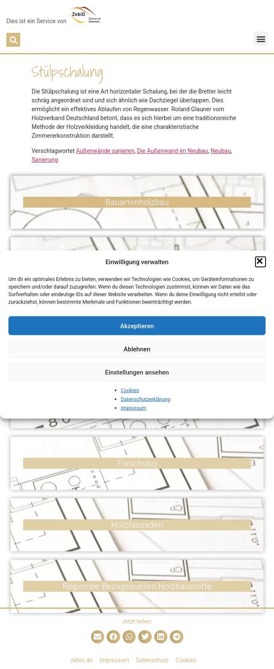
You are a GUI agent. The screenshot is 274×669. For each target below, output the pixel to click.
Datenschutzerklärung (145, 399)
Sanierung (45, 159)
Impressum (133, 408)
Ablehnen (137, 349)
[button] (260, 262)
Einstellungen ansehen (137, 372)
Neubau (221, 150)
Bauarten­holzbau (137, 205)
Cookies (130, 390)
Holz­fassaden (137, 540)
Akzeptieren (137, 325)
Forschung (137, 478)
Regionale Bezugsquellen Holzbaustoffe (137, 601)
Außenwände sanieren (105, 150)
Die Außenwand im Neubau (172, 150)
